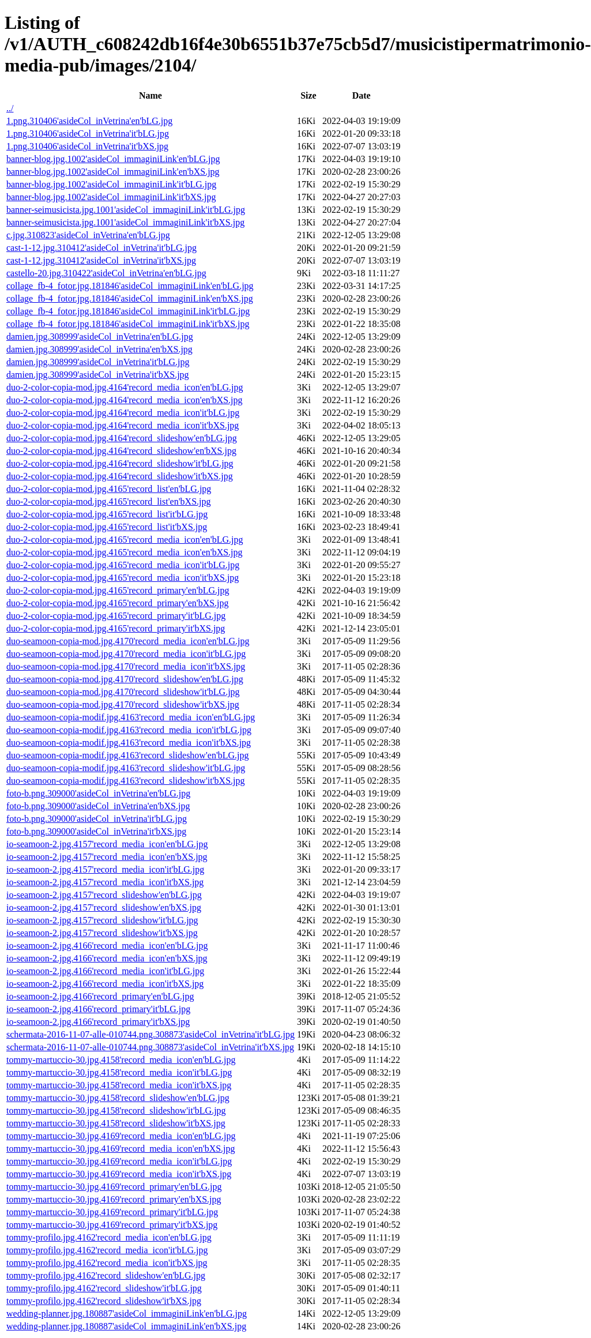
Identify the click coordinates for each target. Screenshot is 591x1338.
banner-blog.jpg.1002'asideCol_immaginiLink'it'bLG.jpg (111, 184)
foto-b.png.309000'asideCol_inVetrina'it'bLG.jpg (96, 819)
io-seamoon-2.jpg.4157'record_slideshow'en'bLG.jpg (104, 895)
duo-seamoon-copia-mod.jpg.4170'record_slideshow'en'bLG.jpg (124, 679)
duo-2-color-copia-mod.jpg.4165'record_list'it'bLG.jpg (107, 514)
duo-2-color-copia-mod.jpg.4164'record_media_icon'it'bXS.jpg (122, 425)
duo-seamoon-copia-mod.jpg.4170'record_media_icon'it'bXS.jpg (125, 666)
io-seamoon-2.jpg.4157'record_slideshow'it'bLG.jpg (102, 920)
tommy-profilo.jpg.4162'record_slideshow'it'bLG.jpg (104, 1288)
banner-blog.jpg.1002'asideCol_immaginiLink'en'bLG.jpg (113, 159)
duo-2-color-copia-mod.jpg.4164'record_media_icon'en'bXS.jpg (124, 400)
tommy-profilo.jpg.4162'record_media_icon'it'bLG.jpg (107, 1250)
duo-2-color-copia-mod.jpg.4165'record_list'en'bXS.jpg (108, 501)
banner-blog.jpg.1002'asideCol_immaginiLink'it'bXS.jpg (111, 197)
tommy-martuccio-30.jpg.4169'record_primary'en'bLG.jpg (113, 1187)
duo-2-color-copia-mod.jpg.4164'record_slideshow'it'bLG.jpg (120, 463)
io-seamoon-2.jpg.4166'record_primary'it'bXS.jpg (98, 1022)
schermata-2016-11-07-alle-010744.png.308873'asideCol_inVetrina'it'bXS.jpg (150, 1047)
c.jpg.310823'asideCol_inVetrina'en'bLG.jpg (88, 235)
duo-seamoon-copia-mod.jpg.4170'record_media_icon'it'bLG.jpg (126, 654)
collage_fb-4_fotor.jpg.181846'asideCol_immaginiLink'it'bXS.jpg (128, 324)
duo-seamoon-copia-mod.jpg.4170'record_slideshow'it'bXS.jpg (122, 704)
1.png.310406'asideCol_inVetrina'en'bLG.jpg (89, 121)
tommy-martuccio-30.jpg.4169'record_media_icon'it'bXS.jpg (118, 1174)
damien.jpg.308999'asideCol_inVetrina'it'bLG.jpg (98, 362)
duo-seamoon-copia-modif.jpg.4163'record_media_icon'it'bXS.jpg (128, 742)
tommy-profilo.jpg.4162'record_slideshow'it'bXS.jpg (103, 1301)
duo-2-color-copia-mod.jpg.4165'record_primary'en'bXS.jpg (117, 603)
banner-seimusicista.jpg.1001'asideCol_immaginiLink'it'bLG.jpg (125, 210)
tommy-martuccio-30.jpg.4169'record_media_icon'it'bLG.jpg (119, 1161)
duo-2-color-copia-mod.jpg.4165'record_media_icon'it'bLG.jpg (122, 565)
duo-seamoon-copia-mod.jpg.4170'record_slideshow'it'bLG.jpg (123, 692)
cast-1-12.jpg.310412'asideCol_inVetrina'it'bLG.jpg (101, 248)
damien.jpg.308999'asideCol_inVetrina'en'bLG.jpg (99, 336)
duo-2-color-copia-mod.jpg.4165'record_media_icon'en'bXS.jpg (124, 552)
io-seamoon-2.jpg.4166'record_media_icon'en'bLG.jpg (107, 945)
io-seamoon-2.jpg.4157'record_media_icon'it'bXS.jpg (105, 882)
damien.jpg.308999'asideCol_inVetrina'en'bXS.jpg (99, 349)
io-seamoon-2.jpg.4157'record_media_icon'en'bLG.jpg (107, 844)
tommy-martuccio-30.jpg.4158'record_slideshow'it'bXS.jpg (115, 1123)
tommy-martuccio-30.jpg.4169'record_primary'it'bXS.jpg (111, 1225)
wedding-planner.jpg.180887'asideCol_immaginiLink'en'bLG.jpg (126, 1313)
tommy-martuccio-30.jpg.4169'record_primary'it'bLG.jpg (112, 1212)
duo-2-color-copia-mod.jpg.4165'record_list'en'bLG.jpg (108, 489)
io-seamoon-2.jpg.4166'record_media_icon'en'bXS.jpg (107, 958)
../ (9, 108)
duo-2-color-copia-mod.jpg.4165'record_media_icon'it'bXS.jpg (122, 577)
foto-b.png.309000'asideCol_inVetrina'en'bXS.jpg (98, 806)
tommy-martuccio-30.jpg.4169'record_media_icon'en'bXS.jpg (120, 1148)
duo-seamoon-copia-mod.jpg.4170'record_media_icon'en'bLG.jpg (127, 641)
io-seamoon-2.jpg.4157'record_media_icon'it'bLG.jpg (105, 869)
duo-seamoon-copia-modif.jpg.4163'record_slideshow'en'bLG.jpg (127, 755)
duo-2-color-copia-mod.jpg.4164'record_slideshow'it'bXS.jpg (119, 476)
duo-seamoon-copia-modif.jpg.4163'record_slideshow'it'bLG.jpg (125, 768)
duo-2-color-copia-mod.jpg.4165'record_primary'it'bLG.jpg (115, 616)
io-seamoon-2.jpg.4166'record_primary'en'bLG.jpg (100, 996)
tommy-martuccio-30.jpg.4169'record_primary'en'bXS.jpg (113, 1199)
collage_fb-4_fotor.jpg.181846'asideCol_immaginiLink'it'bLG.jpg (128, 311)
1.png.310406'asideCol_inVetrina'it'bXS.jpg (87, 146)
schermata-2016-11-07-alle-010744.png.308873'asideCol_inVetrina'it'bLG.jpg (150, 1034)
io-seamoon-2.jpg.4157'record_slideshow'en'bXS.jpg (103, 907)
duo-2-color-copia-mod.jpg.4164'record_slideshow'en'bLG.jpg (121, 438)
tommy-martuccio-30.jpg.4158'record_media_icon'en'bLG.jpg (120, 1060)
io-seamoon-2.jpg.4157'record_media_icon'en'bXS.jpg (107, 857)
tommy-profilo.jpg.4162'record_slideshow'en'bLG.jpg (105, 1275)
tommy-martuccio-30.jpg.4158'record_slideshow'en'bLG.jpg (117, 1098)
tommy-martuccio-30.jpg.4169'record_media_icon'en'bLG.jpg (120, 1136)
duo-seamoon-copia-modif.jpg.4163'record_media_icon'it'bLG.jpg (128, 730)
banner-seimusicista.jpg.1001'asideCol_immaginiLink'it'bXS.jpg (125, 222)
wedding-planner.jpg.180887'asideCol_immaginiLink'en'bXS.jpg (126, 1326)
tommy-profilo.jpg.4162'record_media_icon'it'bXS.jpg (107, 1263)
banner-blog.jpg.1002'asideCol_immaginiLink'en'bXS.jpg (113, 171)
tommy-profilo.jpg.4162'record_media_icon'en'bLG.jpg (109, 1237)
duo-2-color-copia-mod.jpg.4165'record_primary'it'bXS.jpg (115, 628)
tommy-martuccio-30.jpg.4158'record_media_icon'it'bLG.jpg (119, 1072)
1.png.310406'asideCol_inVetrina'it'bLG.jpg (87, 133)
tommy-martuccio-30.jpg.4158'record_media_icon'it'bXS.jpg (118, 1085)
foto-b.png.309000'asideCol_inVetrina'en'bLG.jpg (98, 793)
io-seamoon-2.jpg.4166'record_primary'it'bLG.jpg (98, 1009)
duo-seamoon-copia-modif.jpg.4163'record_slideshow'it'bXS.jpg (125, 780)
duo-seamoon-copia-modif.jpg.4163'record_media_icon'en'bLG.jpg (130, 717)
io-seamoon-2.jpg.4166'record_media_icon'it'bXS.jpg (105, 984)
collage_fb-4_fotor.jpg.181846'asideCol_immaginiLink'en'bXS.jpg (129, 298)
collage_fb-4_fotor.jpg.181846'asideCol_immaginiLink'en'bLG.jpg (130, 286)
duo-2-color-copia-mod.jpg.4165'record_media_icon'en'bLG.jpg (124, 539)
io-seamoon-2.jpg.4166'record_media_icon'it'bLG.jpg (105, 971)
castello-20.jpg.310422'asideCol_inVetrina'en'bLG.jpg (106, 273)
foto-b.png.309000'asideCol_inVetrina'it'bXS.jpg (96, 831)
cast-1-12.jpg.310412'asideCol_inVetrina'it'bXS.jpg (101, 260)
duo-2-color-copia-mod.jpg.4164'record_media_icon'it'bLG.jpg (122, 413)
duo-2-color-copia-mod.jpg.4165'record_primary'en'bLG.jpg (117, 590)
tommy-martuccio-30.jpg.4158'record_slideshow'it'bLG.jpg (116, 1110)
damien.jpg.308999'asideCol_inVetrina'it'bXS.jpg (97, 374)
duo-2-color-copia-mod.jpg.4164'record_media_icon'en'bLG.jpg (124, 387)
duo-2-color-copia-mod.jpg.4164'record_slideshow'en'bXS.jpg (121, 451)
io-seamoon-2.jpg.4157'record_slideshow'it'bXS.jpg (102, 933)
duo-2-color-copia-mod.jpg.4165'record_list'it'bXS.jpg (106, 527)
